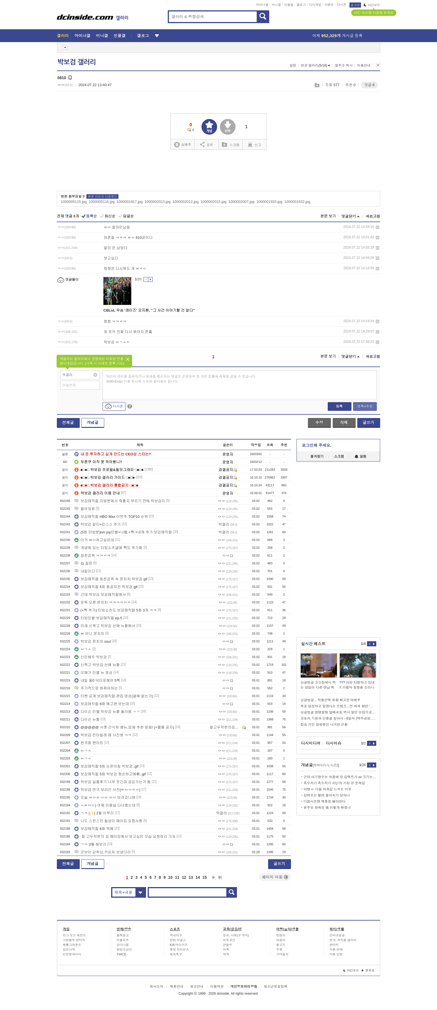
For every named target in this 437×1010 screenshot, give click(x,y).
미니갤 (276, 4)
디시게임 (315, 4)
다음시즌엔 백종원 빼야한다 (325, 801)
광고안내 (196, 987)
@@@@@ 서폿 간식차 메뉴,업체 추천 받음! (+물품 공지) (124, 727)
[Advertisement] (218, 172)
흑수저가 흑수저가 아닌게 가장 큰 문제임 (334, 783)
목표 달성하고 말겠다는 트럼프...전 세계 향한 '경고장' (338, 706)
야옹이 (280, 940)
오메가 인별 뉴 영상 (93, 673)
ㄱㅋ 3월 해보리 (90, 844)
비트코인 (229, 940)
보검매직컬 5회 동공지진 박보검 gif (105, 587)
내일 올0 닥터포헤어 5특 (97, 680)
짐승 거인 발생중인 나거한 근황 (324, 725)
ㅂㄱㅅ (82, 649)
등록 (339, 406)
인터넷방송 (337, 935)
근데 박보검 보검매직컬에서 (100, 595)
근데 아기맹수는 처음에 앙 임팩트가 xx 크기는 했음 (340, 777)
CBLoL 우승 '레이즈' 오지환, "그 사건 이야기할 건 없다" (149, 310)
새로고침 (373, 216)
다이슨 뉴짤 (87, 719)
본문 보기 (328, 216)
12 (184, 877)
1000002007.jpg (241, 202)
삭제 (377, 227)
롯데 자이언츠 (179, 949)
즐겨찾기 (317, 456)
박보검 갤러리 (76, 62)
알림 (360, 456)
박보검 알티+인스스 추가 (97, 524)
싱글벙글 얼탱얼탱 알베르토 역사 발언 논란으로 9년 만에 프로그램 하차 (338, 712)
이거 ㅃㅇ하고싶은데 (94, 540)
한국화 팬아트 (88, 743)
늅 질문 (83, 563)
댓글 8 (369, 85)
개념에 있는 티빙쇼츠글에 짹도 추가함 (108, 548)
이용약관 (217, 987)
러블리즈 (122, 940)
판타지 (334, 944)
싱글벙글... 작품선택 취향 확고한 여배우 (330, 700)
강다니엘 (122, 944)
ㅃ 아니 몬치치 (89, 634)
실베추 (182, 145)
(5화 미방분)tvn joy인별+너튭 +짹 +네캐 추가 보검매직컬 (123, 532)
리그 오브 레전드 (74, 935)
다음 (213, 877)
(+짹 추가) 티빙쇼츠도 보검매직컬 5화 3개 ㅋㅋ (115, 610)
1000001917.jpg (130, 202)
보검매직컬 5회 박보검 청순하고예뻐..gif (110, 774)
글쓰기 (368, 422)
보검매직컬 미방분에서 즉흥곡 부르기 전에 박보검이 (119, 501)
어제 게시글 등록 (337, 35)
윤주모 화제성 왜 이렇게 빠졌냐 (327, 808)
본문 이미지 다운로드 (102, 196)
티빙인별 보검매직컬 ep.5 (98, 618)
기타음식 (282, 954)
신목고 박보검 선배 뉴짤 (97, 665)
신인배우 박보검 (90, 657)
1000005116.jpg (102, 202)
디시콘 (341, 4)
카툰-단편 (336, 954)
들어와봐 (84, 509)
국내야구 (176, 935)
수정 (319, 422)
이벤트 (329, 4)
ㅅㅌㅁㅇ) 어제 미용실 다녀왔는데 (104, 805)
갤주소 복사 (343, 65)
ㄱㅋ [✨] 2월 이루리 (94, 813)
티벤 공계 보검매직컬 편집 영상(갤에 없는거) (113, 696)
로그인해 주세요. (316, 445)
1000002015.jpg (213, 202)
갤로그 (301, 4)
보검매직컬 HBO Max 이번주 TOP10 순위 (111, 516)
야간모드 (372, 5)
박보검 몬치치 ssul (92, 641)
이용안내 (363, 65)
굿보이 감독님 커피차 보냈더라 (102, 852)
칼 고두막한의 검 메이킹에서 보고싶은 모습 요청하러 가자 (125, 836)
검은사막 (69, 949)
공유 (206, 144)
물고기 (280, 944)
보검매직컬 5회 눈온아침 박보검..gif (106, 766)
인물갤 (288, 4)
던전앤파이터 (72, 954)
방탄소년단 (124, 949)
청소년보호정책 (275, 987)
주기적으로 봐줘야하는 (96, 688)
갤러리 (63, 35)
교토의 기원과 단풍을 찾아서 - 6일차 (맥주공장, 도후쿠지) (338, 718)
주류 (279, 949)
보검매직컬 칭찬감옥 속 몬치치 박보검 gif (110, 579)
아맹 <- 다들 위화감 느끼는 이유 (327, 789)
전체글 (68, 422)
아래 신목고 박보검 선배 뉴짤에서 (104, 626)
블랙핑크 (122, 935)
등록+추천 (365, 406)
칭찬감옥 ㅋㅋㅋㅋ (92, 555)
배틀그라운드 (72, 944)
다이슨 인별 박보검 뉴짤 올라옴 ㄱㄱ (107, 712)
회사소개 (156, 987)
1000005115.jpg (74, 202)
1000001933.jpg (269, 202)
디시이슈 (333, 743)
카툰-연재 (336, 949)
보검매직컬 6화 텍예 (93, 829)
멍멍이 (280, 935)
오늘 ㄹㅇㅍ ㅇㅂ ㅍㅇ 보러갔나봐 (104, 797)
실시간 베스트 (313, 644)
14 (198, 877)
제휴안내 (176, 987)
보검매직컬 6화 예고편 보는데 (101, 704)
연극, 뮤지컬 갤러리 (342, 940)
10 (170, 877)
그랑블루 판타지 (74, 940)
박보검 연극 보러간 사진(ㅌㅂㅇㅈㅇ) (107, 790)
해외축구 (176, 954)
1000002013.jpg (158, 202)
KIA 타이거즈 (179, 944)
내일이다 (84, 571)
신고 (254, 144)
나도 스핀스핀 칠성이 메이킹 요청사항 (108, 821)
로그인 (355, 5)
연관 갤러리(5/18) (315, 65)
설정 (293, 65)
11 (177, 877)
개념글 (92, 422)
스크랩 (316, 85)
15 (204, 877)
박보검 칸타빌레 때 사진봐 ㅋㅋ (103, 735)
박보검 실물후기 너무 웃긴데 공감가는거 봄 (112, 782)
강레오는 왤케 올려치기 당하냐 (327, 795)
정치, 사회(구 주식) (236, 935)
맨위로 (368, 970)
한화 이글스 (178, 940)
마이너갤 (262, 4)
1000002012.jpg (185, 202)
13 (191, 877)
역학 (226, 954)
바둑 (226, 949)
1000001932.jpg (297, 202)
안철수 (227, 944)
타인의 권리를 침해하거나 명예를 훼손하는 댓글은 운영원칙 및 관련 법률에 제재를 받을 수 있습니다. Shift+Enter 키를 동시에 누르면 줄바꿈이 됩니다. (181, 379)
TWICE (121, 954)
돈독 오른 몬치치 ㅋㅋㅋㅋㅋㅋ (102, 602)
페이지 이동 (275, 877)
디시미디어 (311, 743)
